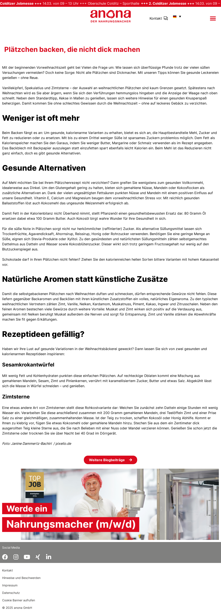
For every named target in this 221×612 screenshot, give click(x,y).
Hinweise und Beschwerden (21, 578)
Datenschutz (11, 593)
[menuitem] (176, 16)
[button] (213, 18)
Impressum (9, 585)
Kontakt (156, 18)
